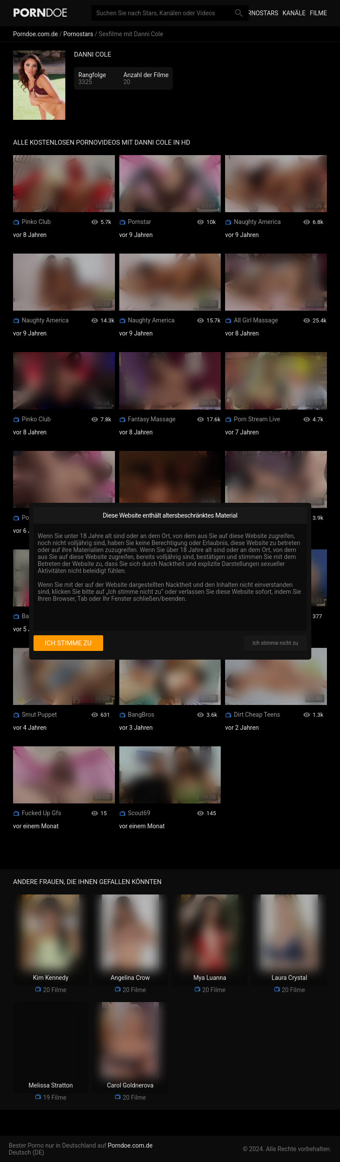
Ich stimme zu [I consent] (68, 643)
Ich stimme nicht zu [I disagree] (275, 643)
